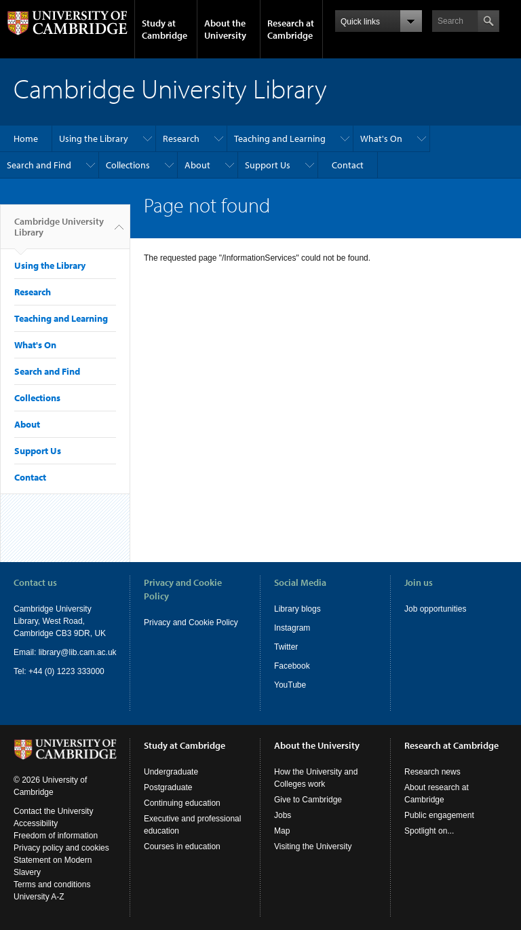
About (197, 165)
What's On (381, 138)
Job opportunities (435, 609)
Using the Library (93, 138)
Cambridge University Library (59, 232)
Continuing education (182, 803)
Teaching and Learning (280, 138)
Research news (432, 772)
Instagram (292, 628)
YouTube (290, 685)
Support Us (267, 165)
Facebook (292, 666)
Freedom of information (56, 835)
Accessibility (36, 823)
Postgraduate (168, 787)
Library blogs (297, 609)
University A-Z (39, 896)
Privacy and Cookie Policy (191, 622)
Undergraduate (171, 772)
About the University (225, 29)
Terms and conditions (52, 884)
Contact (348, 165)
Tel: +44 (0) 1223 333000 (59, 671)
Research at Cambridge (290, 29)
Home (26, 138)
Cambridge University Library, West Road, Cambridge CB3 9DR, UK (60, 621)
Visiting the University (313, 846)
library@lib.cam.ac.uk (78, 652)
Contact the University (53, 811)
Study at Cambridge (164, 29)
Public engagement (439, 815)
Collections (128, 165)
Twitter (286, 647)
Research (181, 138)
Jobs (282, 815)
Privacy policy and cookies (61, 848)
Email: (26, 652)
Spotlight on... (429, 831)
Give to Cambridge (308, 799)
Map (282, 831)
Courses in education (182, 846)
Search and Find (39, 165)
